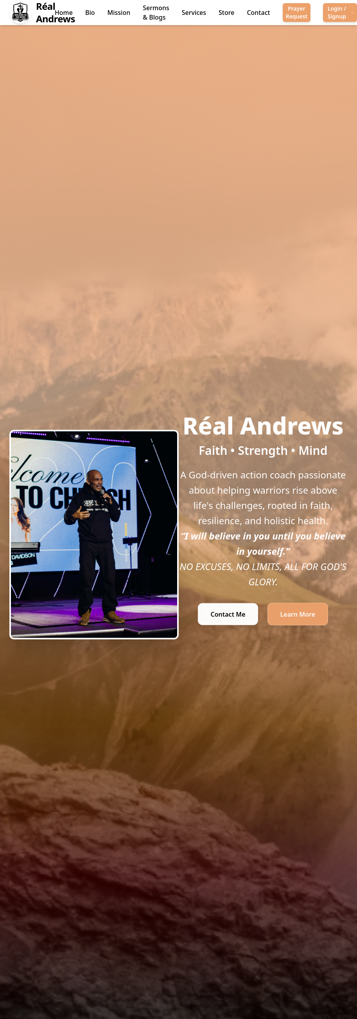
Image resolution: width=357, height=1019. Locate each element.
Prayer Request (297, 12)
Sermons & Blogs (156, 13)
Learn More (298, 615)
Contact (258, 12)
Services (194, 12)
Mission (119, 12)
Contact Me (227, 615)
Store (226, 12)
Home (64, 12)
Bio (90, 12)
